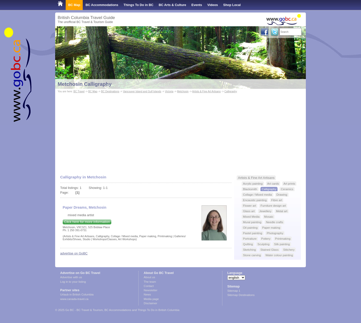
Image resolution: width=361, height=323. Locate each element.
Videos (212, 5)
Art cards (273, 183)
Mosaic (269, 216)
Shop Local (232, 5)
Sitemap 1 (233, 290)
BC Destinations (110, 91)
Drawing (282, 194)
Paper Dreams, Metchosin (84, 207)
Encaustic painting (255, 200)
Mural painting (252, 222)
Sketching (249, 249)
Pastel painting (252, 233)
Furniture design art (273, 205)
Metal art (281, 211)
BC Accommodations (101, 5)
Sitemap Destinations (241, 294)
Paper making (271, 227)
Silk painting (282, 244)
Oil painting (250, 227)
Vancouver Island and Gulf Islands (142, 91)
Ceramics (287, 189)
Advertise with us (71, 277)
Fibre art (276, 200)
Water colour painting (279, 255)
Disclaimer (150, 303)
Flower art (249, 205)
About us (149, 277)
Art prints (289, 183)
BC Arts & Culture (172, 5)
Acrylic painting (252, 183)
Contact (149, 285)
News (147, 294)
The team (150, 281)
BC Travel (78, 91)
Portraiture (249, 238)
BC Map (74, 5)
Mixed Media (251, 216)
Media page (151, 298)
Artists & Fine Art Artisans (206, 91)
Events (197, 5)
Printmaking (283, 238)
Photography (275, 233)
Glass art (249, 211)
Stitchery (288, 249)
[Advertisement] (180, 132)
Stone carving (252, 255)
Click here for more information (87, 222)
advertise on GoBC (73, 253)
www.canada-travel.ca (74, 298)
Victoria (169, 91)
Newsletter (150, 290)
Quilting (248, 244)
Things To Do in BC (138, 5)
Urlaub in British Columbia (77, 294)
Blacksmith (250, 189)
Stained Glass (269, 249)
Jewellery (265, 211)
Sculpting (263, 244)
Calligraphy (230, 91)
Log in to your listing (73, 281)
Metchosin (183, 91)
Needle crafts (274, 222)
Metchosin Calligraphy (85, 84)
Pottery (265, 238)
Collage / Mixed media (257, 194)
